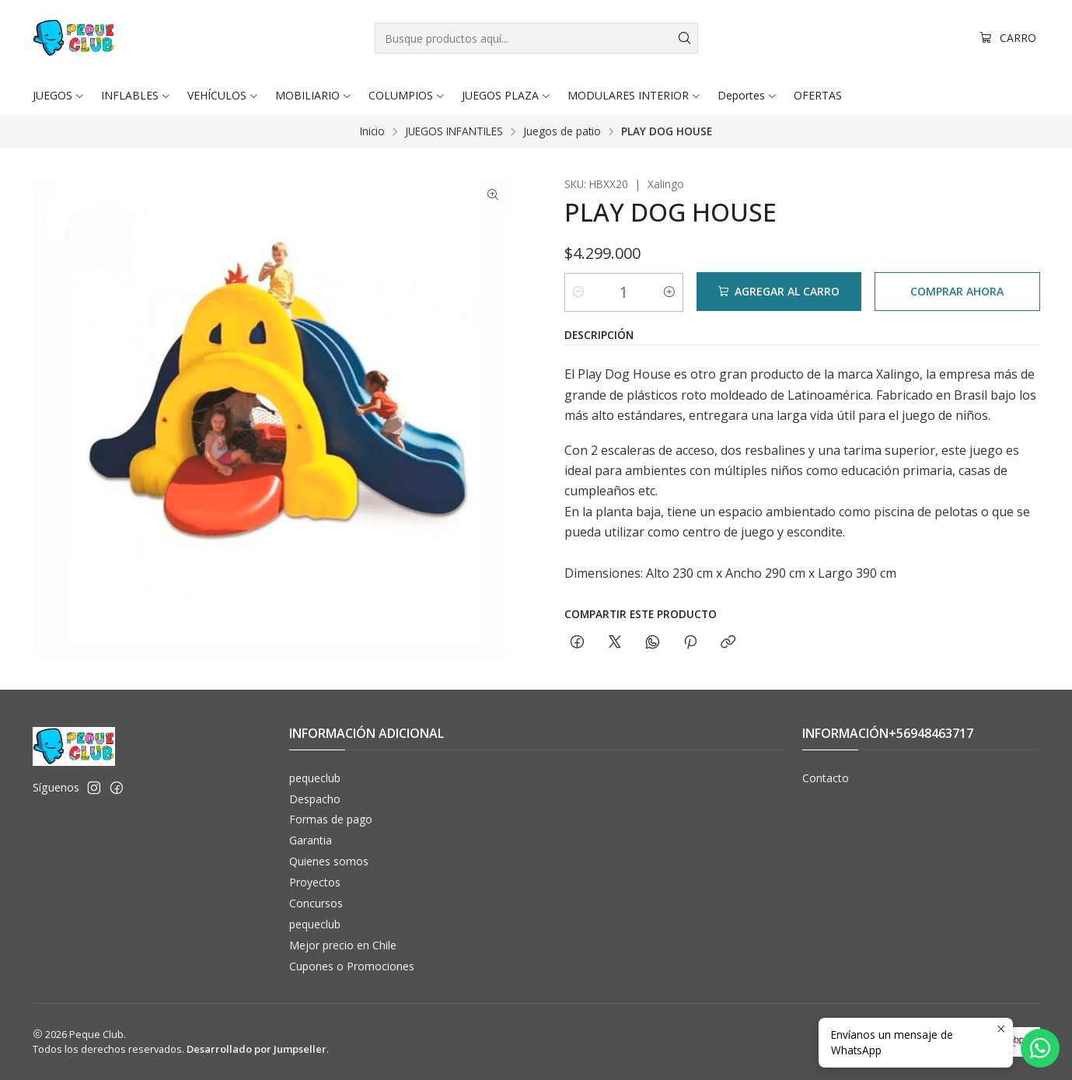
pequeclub (314, 778)
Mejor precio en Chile (342, 945)
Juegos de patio (562, 131)
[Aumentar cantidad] (669, 291)
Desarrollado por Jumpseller (256, 1049)
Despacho (314, 799)
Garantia (310, 840)
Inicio (372, 131)
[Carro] (1008, 38)
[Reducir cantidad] (578, 291)
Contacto (825, 778)
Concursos (316, 903)
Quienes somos (328, 861)
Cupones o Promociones (351, 966)
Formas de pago (330, 819)
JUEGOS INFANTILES (454, 131)
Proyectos (314, 882)
